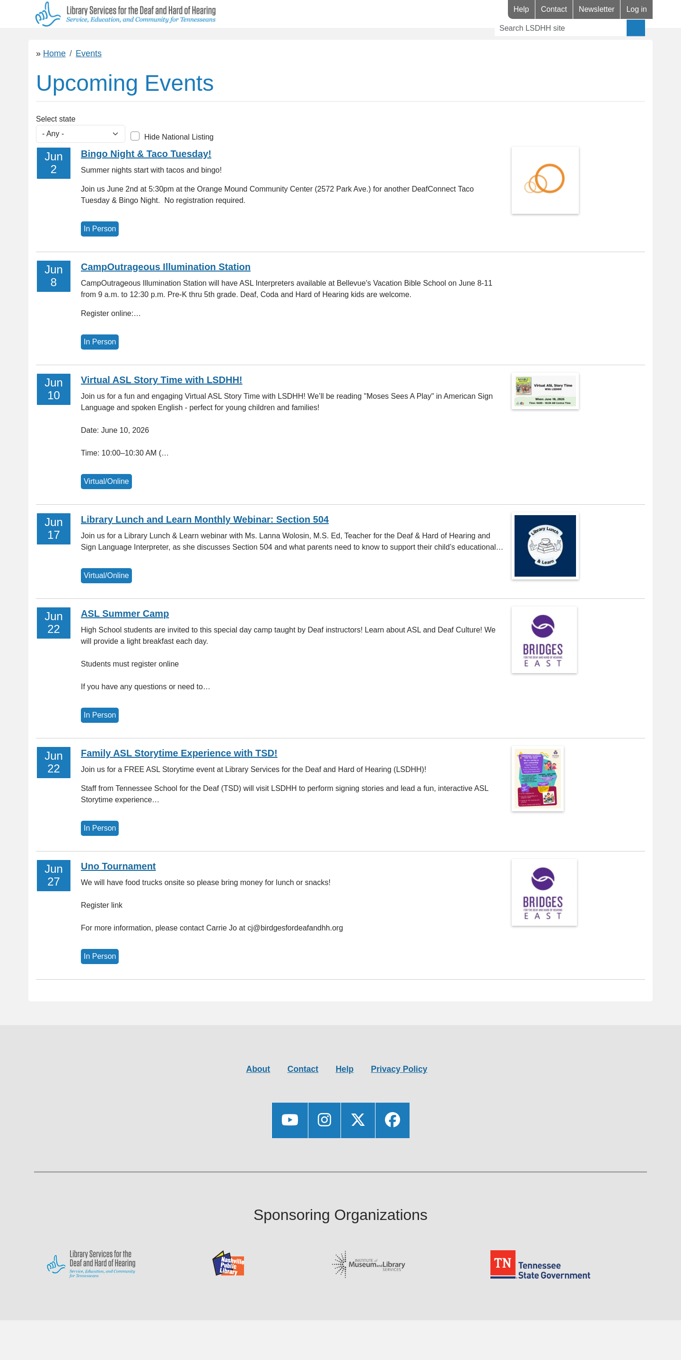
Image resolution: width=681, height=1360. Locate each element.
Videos (247, 41)
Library (56, 41)
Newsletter (597, 9)
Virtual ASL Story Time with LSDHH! (162, 408)
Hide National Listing (179, 165)
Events (191, 41)
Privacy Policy (399, 1097)
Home (54, 81)
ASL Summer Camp (125, 641)
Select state (56, 147)
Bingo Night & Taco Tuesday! (146, 181)
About (258, 1097)
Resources (124, 41)
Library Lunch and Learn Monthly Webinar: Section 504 (205, 547)
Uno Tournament (118, 894)
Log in (636, 9)
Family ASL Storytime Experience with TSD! (179, 781)
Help (521, 9)
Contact (554, 9)
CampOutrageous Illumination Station (166, 295)
